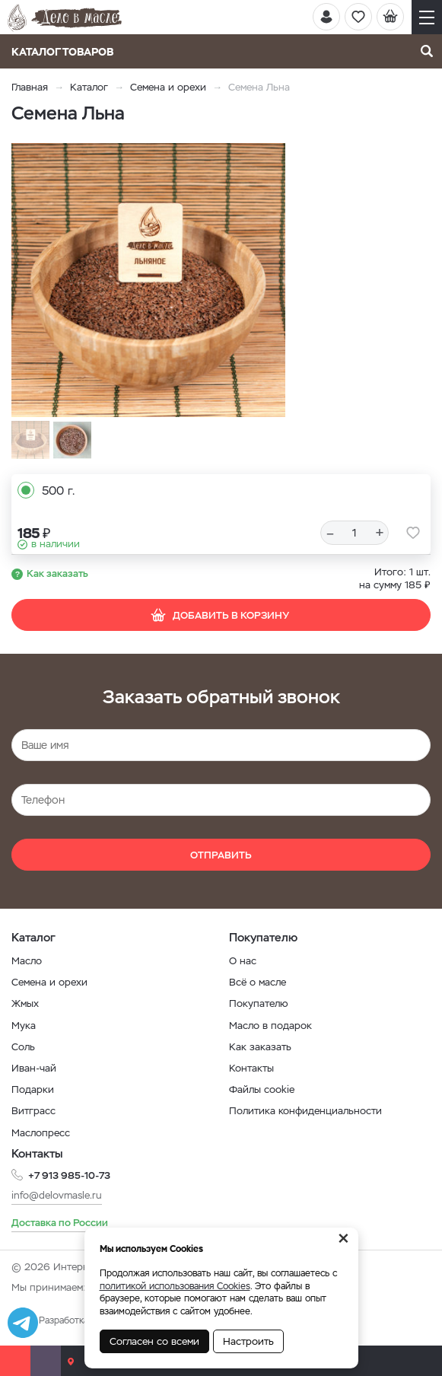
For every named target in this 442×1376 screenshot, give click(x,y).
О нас (242, 960)
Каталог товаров (67, 52)
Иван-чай (33, 1068)
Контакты (251, 1068)
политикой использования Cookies (175, 1286)
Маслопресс (40, 1132)
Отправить (221, 855)
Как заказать (57, 573)
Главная (29, 87)
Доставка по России (59, 1222)
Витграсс (33, 1110)
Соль (23, 1046)
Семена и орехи (168, 87)
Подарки (32, 1089)
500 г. (58, 490)
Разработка (63, 1320)
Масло (26, 960)
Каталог (89, 87)
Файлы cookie (261, 1089)
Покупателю (258, 1003)
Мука (23, 1025)
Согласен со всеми (154, 1341)
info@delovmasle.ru (56, 1195)
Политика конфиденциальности (305, 1110)
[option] (148, 280)
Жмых (25, 1003)
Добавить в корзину (219, 615)
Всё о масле (257, 982)
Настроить (248, 1341)
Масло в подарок (270, 1025)
